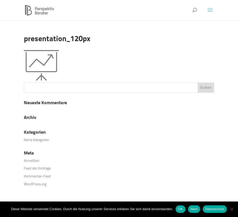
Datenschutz (214, 209)
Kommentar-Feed (37, 176)
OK (180, 209)
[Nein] (231, 209)
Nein (194, 209)
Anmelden (31, 161)
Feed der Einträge (37, 168)
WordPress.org (35, 184)
